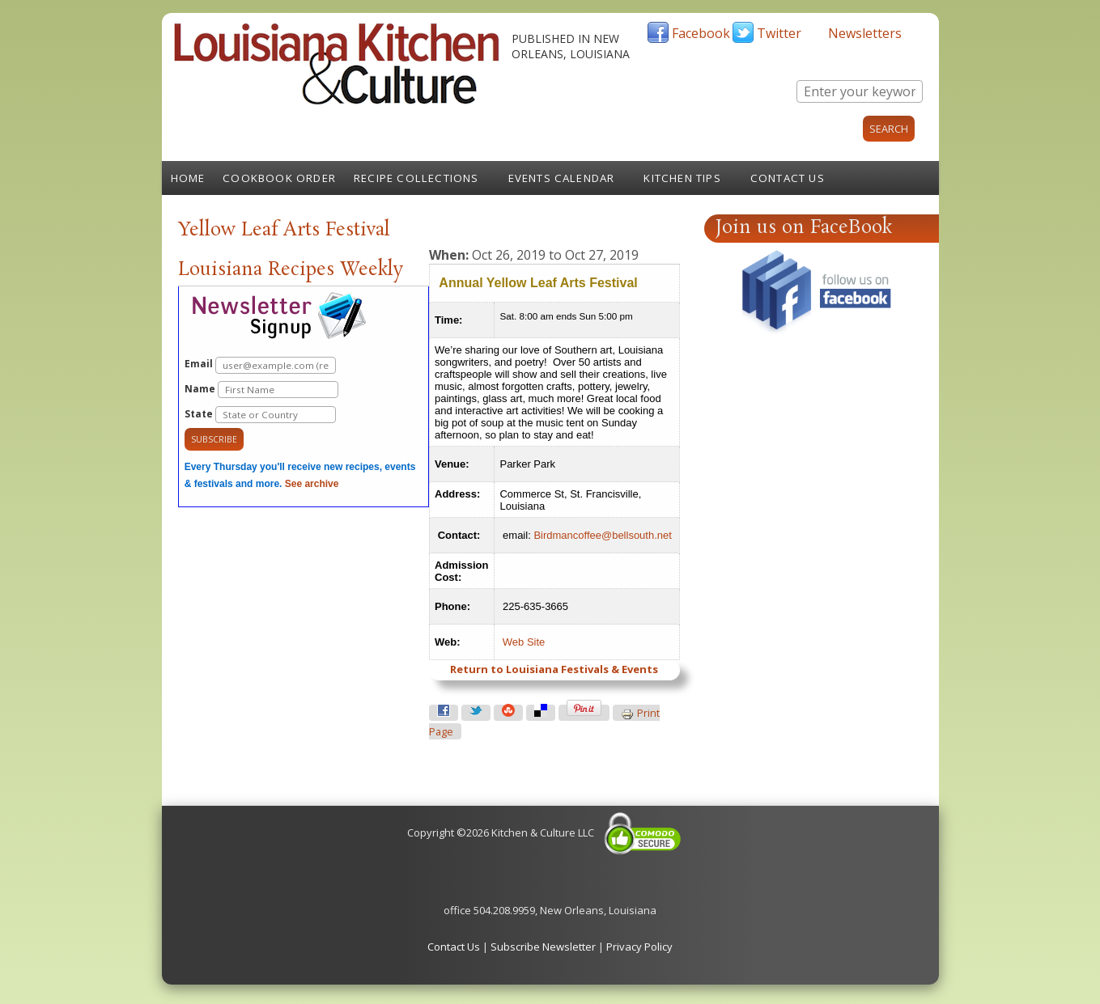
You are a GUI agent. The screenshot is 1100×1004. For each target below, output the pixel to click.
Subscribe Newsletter (543, 946)
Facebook (701, 33)
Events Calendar (561, 178)
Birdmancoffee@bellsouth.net (602, 535)
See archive (312, 483)
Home (188, 178)
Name (261, 389)
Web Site (524, 642)
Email (260, 365)
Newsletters (865, 33)
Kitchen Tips (681, 178)
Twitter (779, 33)
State (260, 414)
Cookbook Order (279, 178)
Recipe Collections (416, 178)
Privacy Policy (639, 946)
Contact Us (787, 178)
